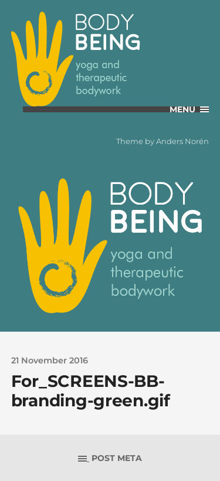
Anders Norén (182, 141)
